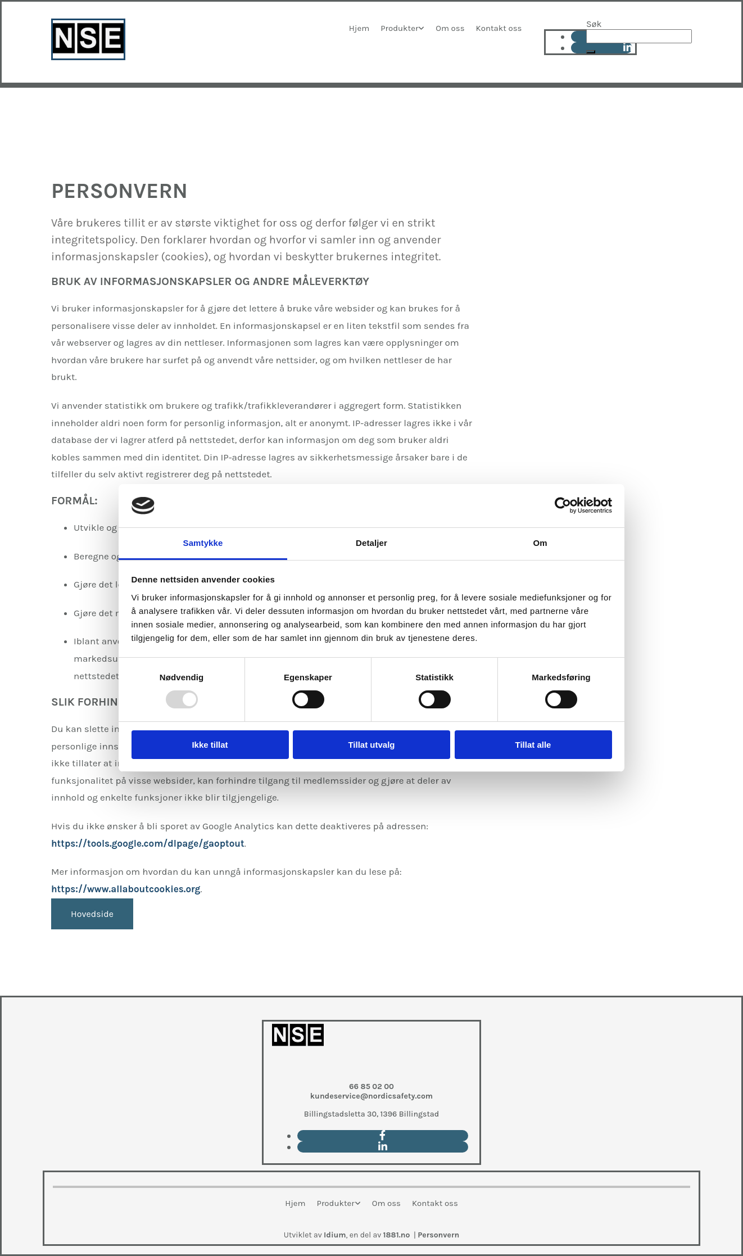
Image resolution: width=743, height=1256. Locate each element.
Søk (593, 24)
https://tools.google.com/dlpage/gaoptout (147, 843)
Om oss (450, 28)
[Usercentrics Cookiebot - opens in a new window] (563, 505)
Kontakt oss (499, 28)
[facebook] (382, 1136)
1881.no (396, 1235)
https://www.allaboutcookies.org (126, 888)
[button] (590, 51)
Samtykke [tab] (203, 543)
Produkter (399, 28)
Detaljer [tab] (371, 543)
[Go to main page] (88, 57)
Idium (335, 1235)
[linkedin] (382, 1147)
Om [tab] (540, 543)
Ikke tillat (210, 744)
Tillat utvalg (371, 744)
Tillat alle (533, 744)
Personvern (438, 1235)
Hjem (359, 28)
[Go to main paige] (298, 1069)
